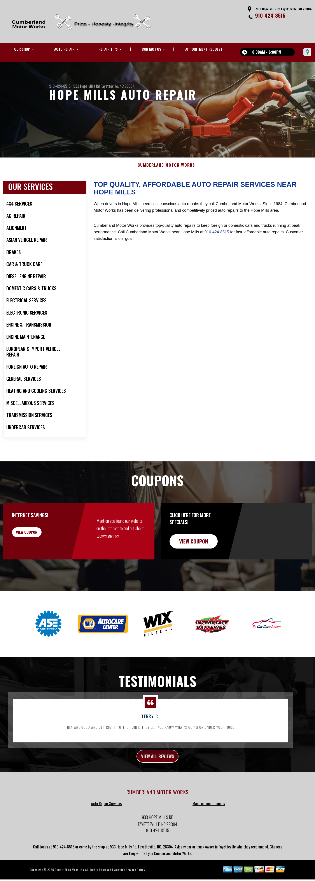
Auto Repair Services (106, 811)
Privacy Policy (135, 877)
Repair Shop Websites (69, 877)
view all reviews (157, 763)
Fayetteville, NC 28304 (118, 86)
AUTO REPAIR (64, 49)
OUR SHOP (22, 49)
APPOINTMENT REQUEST (203, 49)
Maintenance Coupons (208, 811)
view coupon (36, 541)
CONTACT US (151, 49)
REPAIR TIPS (108, 49)
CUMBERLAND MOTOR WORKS (166, 171)
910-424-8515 (270, 15)
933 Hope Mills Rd (86, 86)
